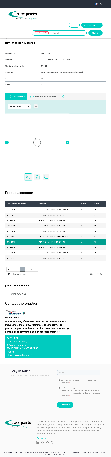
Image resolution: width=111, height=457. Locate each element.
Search (95, 33)
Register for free (92, 25)
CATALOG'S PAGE (15, 294)
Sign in (74, 25)
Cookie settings (88, 452)
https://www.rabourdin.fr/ (20, 355)
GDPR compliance (74, 452)
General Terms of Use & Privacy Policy (52, 452)
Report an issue (101, 452)
